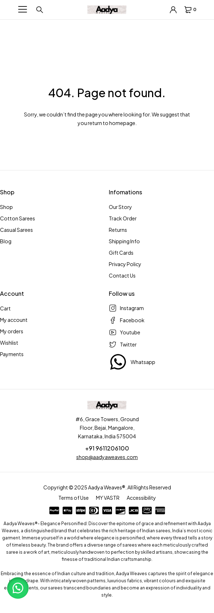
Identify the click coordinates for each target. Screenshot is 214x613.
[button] (18, 588)
